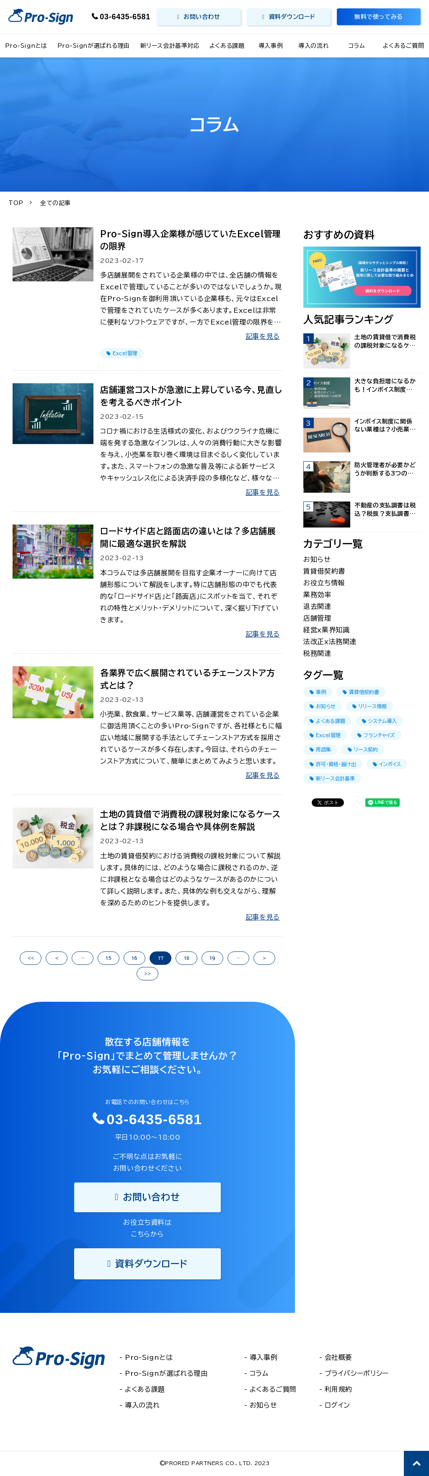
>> (147, 974)
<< (30, 958)
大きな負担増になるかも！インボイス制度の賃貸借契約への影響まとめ (385, 386)
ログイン (338, 1405)
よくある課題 (226, 46)
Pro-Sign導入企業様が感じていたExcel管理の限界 (190, 239)
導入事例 (270, 46)
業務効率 (317, 594)
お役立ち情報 (324, 582)
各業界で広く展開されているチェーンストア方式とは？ (187, 678)
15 (108, 958)
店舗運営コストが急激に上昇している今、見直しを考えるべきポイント (191, 395)
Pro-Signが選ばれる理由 (93, 46)
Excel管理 (121, 353)
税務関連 (317, 653)
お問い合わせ (201, 17)
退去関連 (317, 606)
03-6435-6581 (125, 17)
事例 (318, 692)
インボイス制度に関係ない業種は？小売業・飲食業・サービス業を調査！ (383, 426)
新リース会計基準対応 (170, 46)
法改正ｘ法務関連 (330, 641)
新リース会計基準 (332, 778)
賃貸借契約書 (324, 571)
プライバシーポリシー (357, 1373)
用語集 (320, 749)
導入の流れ (313, 46)
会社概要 (339, 1357)
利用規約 (339, 1389)
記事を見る (263, 336)
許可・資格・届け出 (333, 764)
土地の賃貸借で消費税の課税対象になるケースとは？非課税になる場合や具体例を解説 (190, 820)
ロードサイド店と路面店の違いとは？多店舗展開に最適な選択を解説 (188, 537)
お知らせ (317, 559)
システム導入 (379, 721)
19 (212, 958)
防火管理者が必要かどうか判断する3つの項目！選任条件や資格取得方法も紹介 (385, 470)
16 (134, 958)
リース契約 (363, 749)
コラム (357, 46)
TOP (15, 203)
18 (186, 958)
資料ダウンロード (292, 17)
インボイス (387, 764)
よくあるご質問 (403, 46)
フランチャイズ (376, 735)
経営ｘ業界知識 (326, 629)
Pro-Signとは (26, 46)
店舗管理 (317, 618)
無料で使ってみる (378, 17)
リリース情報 (369, 706)
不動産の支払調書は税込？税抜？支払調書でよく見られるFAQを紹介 (385, 510)
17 (160, 958)
